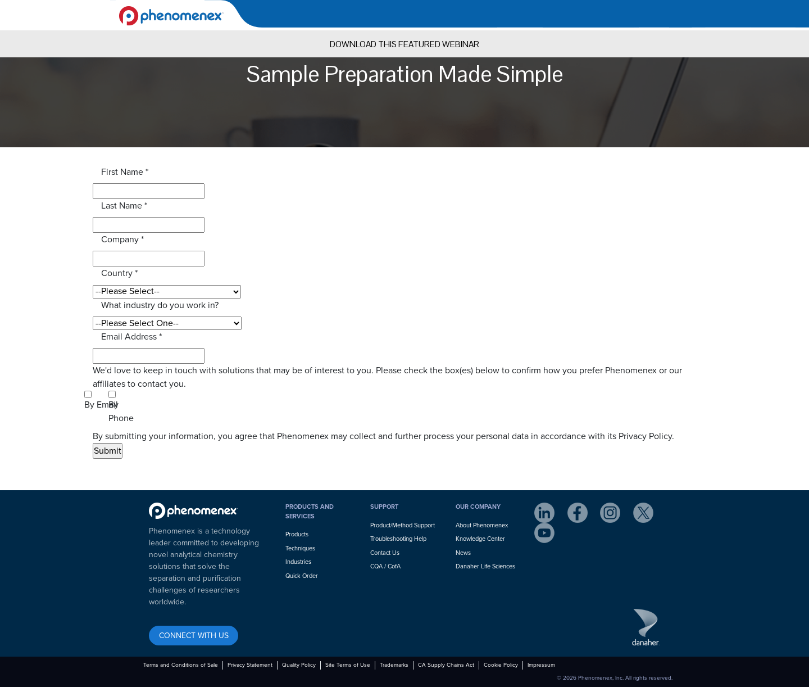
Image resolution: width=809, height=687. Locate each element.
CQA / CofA (385, 566)
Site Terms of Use (347, 665)
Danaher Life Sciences (485, 566)
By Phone (121, 411)
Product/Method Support (402, 525)
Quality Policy (299, 665)
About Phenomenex (482, 525)
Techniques (300, 548)
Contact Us (384, 553)
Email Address (131, 336)
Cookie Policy (501, 665)
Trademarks (394, 665)
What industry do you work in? (160, 305)
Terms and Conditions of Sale (180, 665)
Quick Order (301, 576)
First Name (124, 172)
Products (296, 534)
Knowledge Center (480, 539)
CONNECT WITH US (194, 635)
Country (119, 273)
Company (122, 239)
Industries (298, 562)
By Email (101, 404)
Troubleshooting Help (398, 539)
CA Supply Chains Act (446, 665)
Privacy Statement (250, 665)
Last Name (124, 205)
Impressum (541, 665)
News (463, 553)
